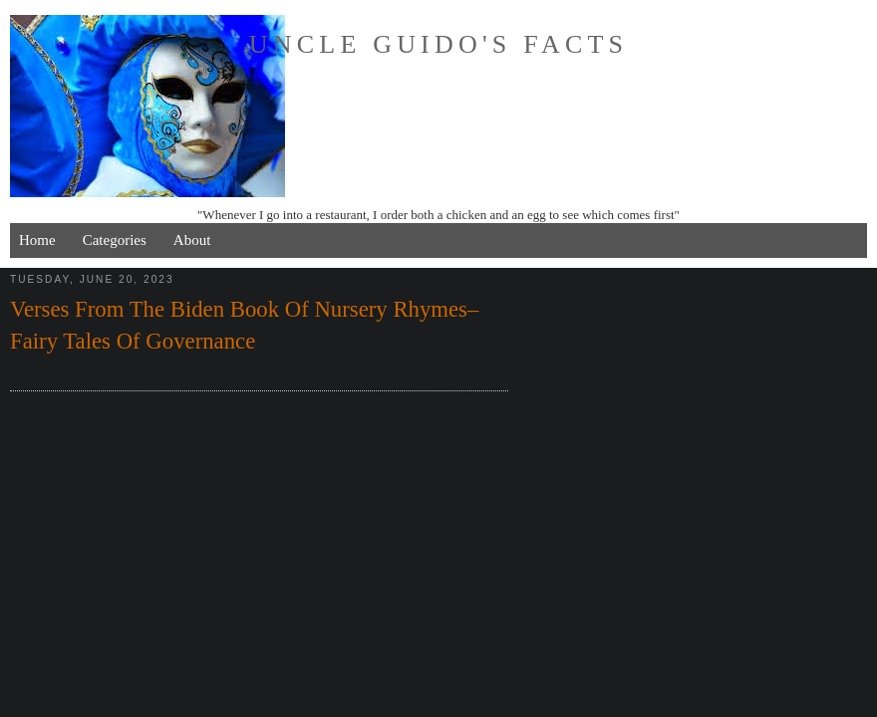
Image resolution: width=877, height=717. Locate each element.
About (192, 240)
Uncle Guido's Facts (438, 44)
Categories (114, 240)
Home (37, 240)
